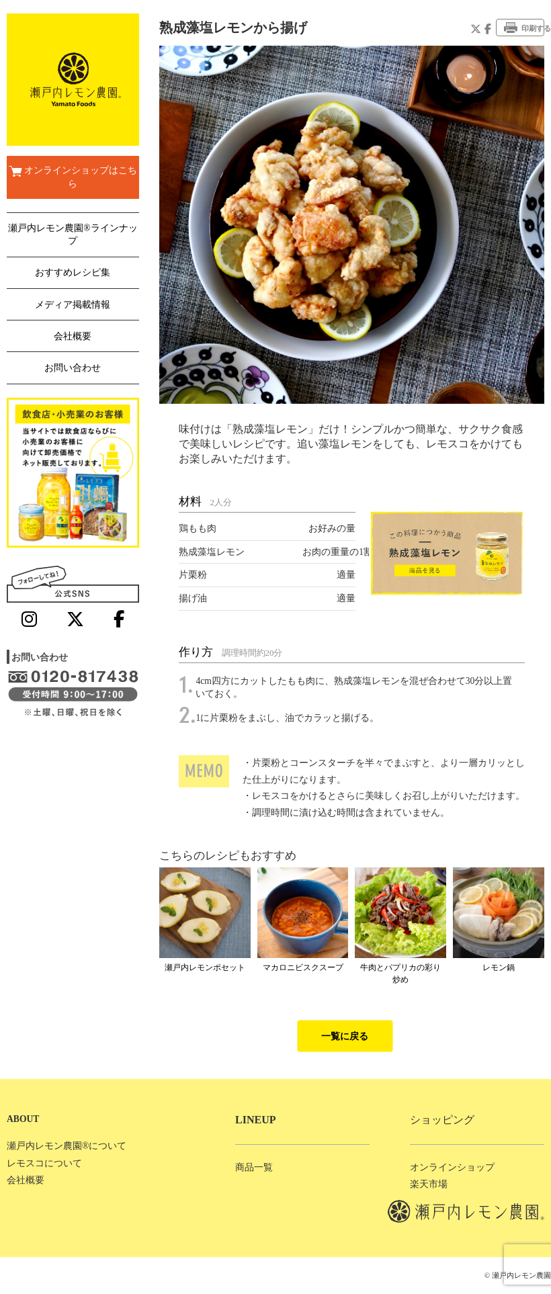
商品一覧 (254, 1167)
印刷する (524, 27)
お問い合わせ (72, 368)
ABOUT (23, 1119)
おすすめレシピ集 (72, 272)
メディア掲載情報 (72, 305)
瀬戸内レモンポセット (205, 967)
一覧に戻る (344, 1036)
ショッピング (442, 1119)
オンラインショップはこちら (73, 177)
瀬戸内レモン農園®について (66, 1146)
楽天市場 (429, 1184)
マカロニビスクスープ (303, 967)
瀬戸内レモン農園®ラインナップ (72, 234)
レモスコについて (44, 1163)
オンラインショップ (452, 1167)
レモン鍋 (498, 967)
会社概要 (72, 336)
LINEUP (255, 1119)
